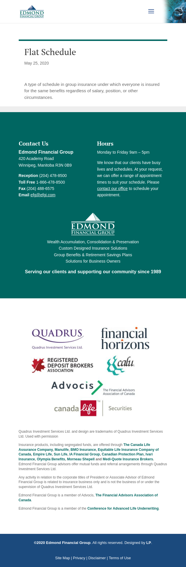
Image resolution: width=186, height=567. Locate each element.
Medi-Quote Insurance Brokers (128, 459)
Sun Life (60, 454)
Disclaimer (97, 558)
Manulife (62, 450)
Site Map (62, 558)
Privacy (79, 558)
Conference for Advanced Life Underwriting (123, 508)
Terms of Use (120, 558)
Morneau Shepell (81, 459)
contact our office (112, 188)
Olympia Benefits (51, 459)
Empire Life (42, 454)
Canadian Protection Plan (123, 454)
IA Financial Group (84, 454)
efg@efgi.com (43, 195)
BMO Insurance (83, 450)
